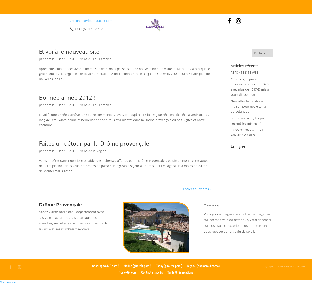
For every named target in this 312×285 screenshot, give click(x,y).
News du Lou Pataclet (95, 59)
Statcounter (8, 282)
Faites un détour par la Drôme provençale (94, 143)
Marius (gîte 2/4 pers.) (137, 265)
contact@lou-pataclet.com (93, 21)
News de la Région (93, 151)
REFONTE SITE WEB (244, 72)
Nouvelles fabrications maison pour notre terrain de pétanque (250, 106)
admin (49, 59)
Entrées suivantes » (197, 189)
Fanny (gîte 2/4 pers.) (169, 265)
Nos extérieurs (127, 272)
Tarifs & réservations (180, 272)
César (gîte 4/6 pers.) (105, 265)
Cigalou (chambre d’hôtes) (203, 265)
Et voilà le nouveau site (69, 51)
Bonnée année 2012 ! (67, 97)
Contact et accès (152, 272)
